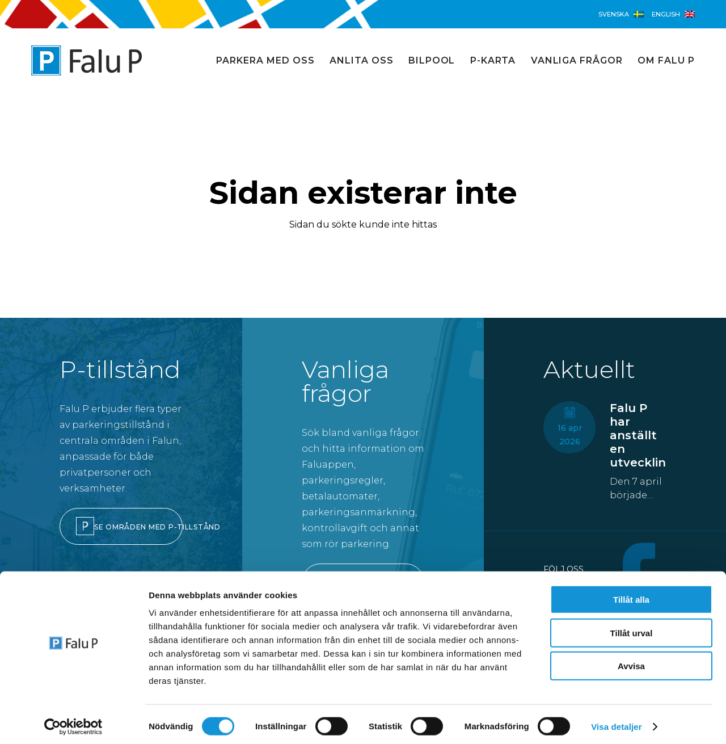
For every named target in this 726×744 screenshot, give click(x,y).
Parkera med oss (265, 60)
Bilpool (431, 60)
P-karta (493, 60)
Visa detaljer (616, 721)
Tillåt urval (631, 628)
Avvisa (631, 661)
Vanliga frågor (577, 60)
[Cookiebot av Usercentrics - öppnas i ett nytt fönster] (73, 721)
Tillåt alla (631, 594)
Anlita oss (362, 60)
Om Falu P (666, 60)
